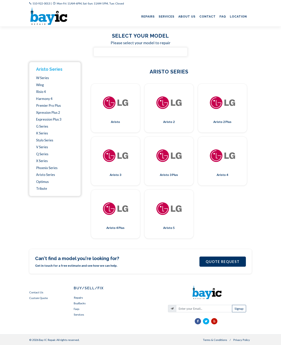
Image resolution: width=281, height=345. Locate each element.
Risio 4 (41, 92)
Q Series (42, 154)
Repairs (78, 297)
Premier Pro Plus (48, 105)
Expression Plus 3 (48, 119)
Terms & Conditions (215, 339)
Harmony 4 (44, 99)
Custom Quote (38, 298)
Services (79, 314)
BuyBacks (80, 303)
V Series (42, 147)
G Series (42, 126)
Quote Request (223, 261)
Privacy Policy (241, 339)
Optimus (42, 182)
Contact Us (36, 292)
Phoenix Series (47, 168)
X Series (42, 161)
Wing (40, 85)
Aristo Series (49, 69)
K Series (42, 133)
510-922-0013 (41, 3)
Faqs (76, 309)
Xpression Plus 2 (48, 112)
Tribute (41, 188)
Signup (239, 308)
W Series (42, 78)
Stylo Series (44, 140)
